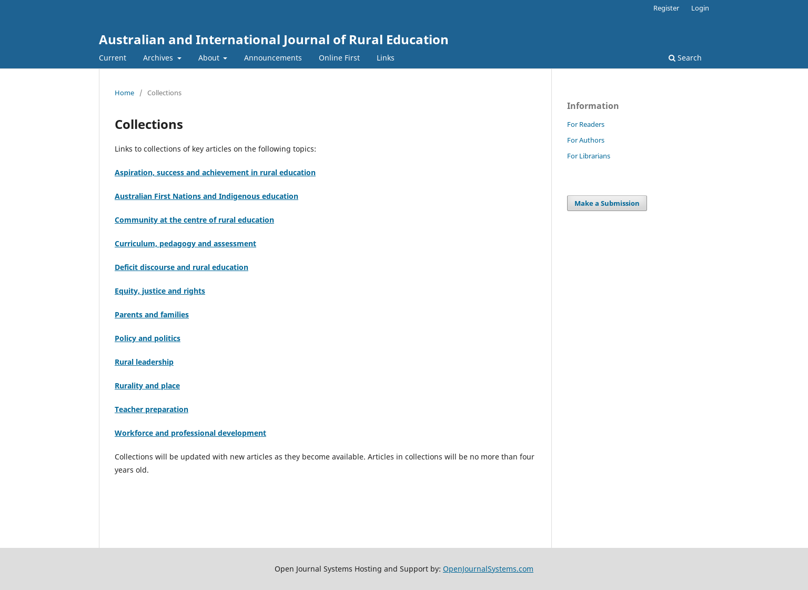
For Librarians (588, 156)
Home (124, 92)
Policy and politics (147, 338)
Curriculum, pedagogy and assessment (185, 243)
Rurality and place (147, 386)
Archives (159, 58)
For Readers (585, 124)
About (209, 58)
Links (386, 58)
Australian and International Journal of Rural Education (274, 39)
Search (685, 58)
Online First (339, 58)
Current (112, 58)
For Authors (585, 140)
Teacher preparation (151, 409)
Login (700, 8)
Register (666, 8)
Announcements (273, 58)
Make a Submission (607, 203)
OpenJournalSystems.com (488, 569)
